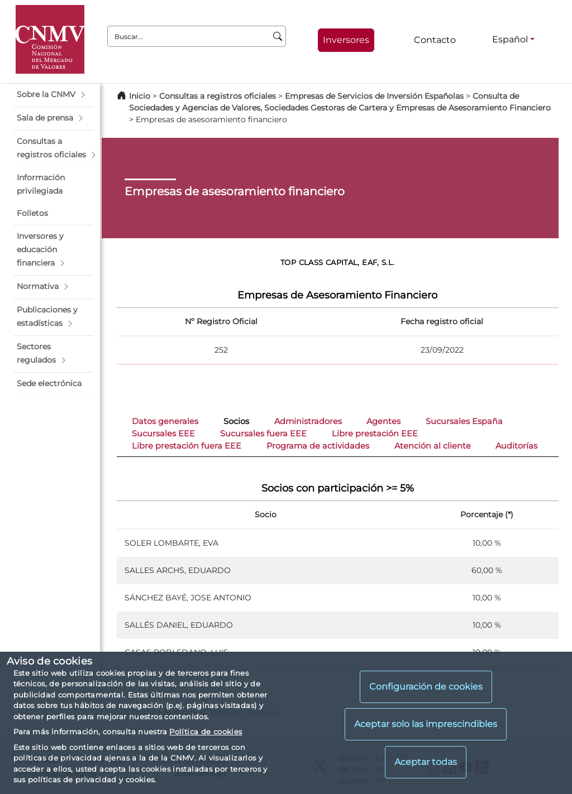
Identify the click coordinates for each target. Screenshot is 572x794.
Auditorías (516, 446)
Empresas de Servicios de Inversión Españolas (374, 96)
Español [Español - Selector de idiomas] (510, 39)
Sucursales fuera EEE (263, 434)
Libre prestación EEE (375, 434)
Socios (236, 421)
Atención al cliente (432, 446)
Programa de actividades (317, 446)
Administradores (308, 421)
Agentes (383, 421)
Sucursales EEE (163, 434)
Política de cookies (205, 731)
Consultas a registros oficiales (217, 96)
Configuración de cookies (426, 686)
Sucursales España (464, 421)
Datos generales (165, 421)
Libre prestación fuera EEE (186, 446)
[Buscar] (278, 36)
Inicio (139, 96)
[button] (53, 95)
